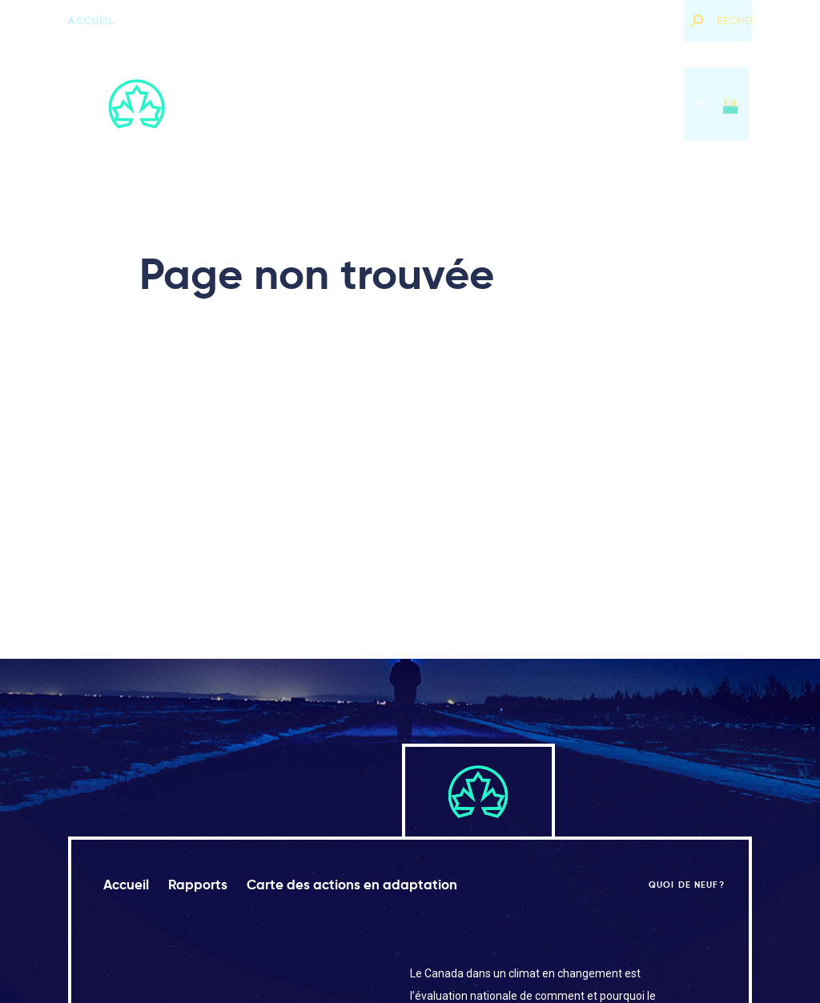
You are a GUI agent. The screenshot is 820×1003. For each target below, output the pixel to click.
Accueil (91, 20)
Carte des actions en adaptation (514, 103)
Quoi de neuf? (631, 20)
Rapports (365, 103)
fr (730, 104)
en (700, 104)
